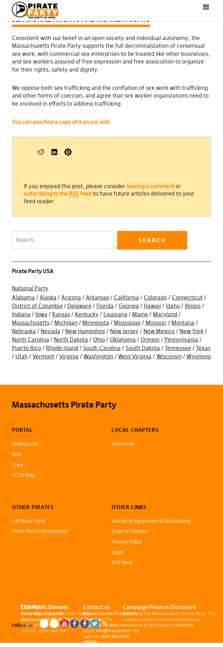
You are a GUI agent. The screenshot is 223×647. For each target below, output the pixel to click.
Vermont (43, 356)
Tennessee (178, 347)
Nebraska (24, 331)
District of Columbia (37, 305)
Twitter (94, 623)
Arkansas (97, 297)
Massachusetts (30, 322)
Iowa (41, 314)
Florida (105, 305)
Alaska (48, 297)
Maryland (165, 314)
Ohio (99, 339)
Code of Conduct (130, 531)
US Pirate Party (28, 521)
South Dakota (143, 347)
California (126, 297)
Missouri (156, 322)
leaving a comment (150, 186)
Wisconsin (169, 356)
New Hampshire (85, 331)
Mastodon (54, 623)
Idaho (173, 305)
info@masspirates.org (117, 630)
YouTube (64, 623)
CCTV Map (23, 475)
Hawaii (152, 305)
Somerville (123, 444)
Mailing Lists (25, 444)
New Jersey (124, 331)
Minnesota (95, 322)
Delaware (79, 305)
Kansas (61, 314)
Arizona (71, 297)
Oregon (150, 339)
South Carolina (102, 347)
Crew (17, 465)
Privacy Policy (127, 542)
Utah (21, 356)
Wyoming (199, 356)
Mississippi (127, 322)
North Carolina (30, 339)
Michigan (65, 322)
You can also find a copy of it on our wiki (61, 121)
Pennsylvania (181, 339)
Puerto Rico (26, 347)
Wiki (16, 454)
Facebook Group (84, 623)
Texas (203, 347)
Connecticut (187, 297)
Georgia (129, 305)
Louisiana (115, 314)
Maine (140, 314)
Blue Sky (44, 623)
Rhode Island (62, 347)
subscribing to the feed (58, 193)
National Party (30, 288)
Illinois (193, 305)
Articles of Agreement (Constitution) (151, 521)
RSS (105, 623)
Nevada (50, 331)
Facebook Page (74, 623)
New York (191, 331)
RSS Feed (122, 562)
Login (117, 552)
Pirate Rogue (33, 613)
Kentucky (87, 314)
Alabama (23, 297)
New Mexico (159, 331)
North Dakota (71, 339)
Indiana (21, 314)
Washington (98, 356)
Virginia (69, 356)
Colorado (155, 297)
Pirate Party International (39, 531)
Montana (182, 322)
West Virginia (134, 356)
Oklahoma (123, 339)
